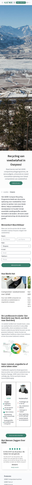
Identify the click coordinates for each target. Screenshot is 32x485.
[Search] (14, 2)
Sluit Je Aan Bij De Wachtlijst (16, 435)
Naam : (3, 236)
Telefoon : (4, 256)
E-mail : (3, 249)
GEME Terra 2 (8, 482)
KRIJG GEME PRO (21, 2)
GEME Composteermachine (13, 479)
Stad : (3, 243)
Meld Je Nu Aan (16, 183)
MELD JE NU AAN (16, 265)
